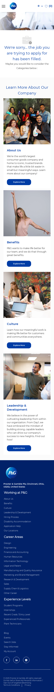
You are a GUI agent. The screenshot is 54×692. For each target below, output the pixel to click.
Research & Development (16, 579)
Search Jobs (10, 642)
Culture (7, 508)
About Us (8, 499)
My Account (10, 651)
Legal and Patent (12, 566)
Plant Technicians (12, 623)
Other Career (10, 593)
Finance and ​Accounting (16, 552)
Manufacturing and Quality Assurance (23, 570)
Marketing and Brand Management (21, 575)
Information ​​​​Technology (16, 561)
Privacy (28, 685)
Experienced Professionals (17, 619)
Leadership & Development (17, 512)
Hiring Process (11, 517)
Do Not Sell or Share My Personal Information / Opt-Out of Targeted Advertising (23, 681)
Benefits (8, 503)
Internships (9, 610)
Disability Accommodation (17, 521)
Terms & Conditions (11, 685)
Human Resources (13, 556)
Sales (6, 584)
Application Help (12, 526)
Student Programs (13, 605)
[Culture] (19, 345)
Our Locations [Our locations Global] (11, 530)
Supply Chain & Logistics (16, 588)
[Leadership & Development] (19, 448)
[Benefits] (19, 264)
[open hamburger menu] (3, 6)
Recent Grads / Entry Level (17, 614)
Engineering (10, 547)
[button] (40, 6)
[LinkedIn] (16, 660)
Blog (6, 633)
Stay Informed (11, 646)
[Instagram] (26, 660)
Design (7, 543)
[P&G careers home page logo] (18, 6)
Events (7, 637)
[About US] (19, 182)
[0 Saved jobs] (48, 6)
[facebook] (6, 660)
